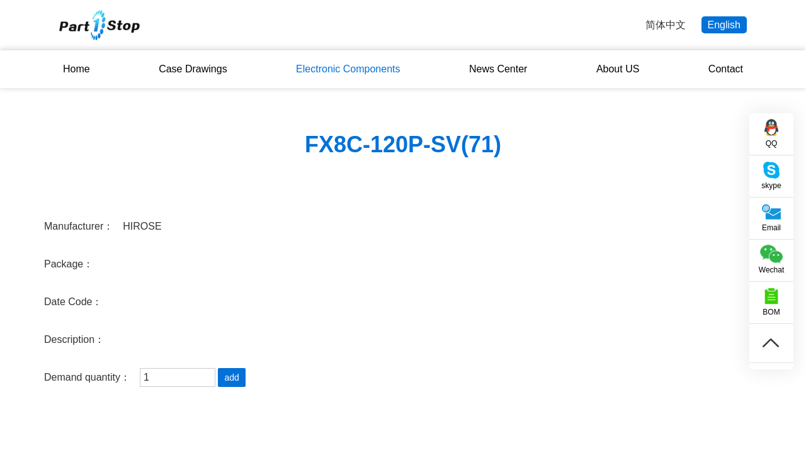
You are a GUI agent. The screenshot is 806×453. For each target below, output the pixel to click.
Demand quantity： (87, 377)
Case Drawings (193, 69)
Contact (725, 69)
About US (617, 69)
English (724, 25)
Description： (74, 339)
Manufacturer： (78, 226)
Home (76, 69)
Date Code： (73, 301)
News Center (498, 69)
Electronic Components (348, 69)
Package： (68, 264)
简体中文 (665, 25)
